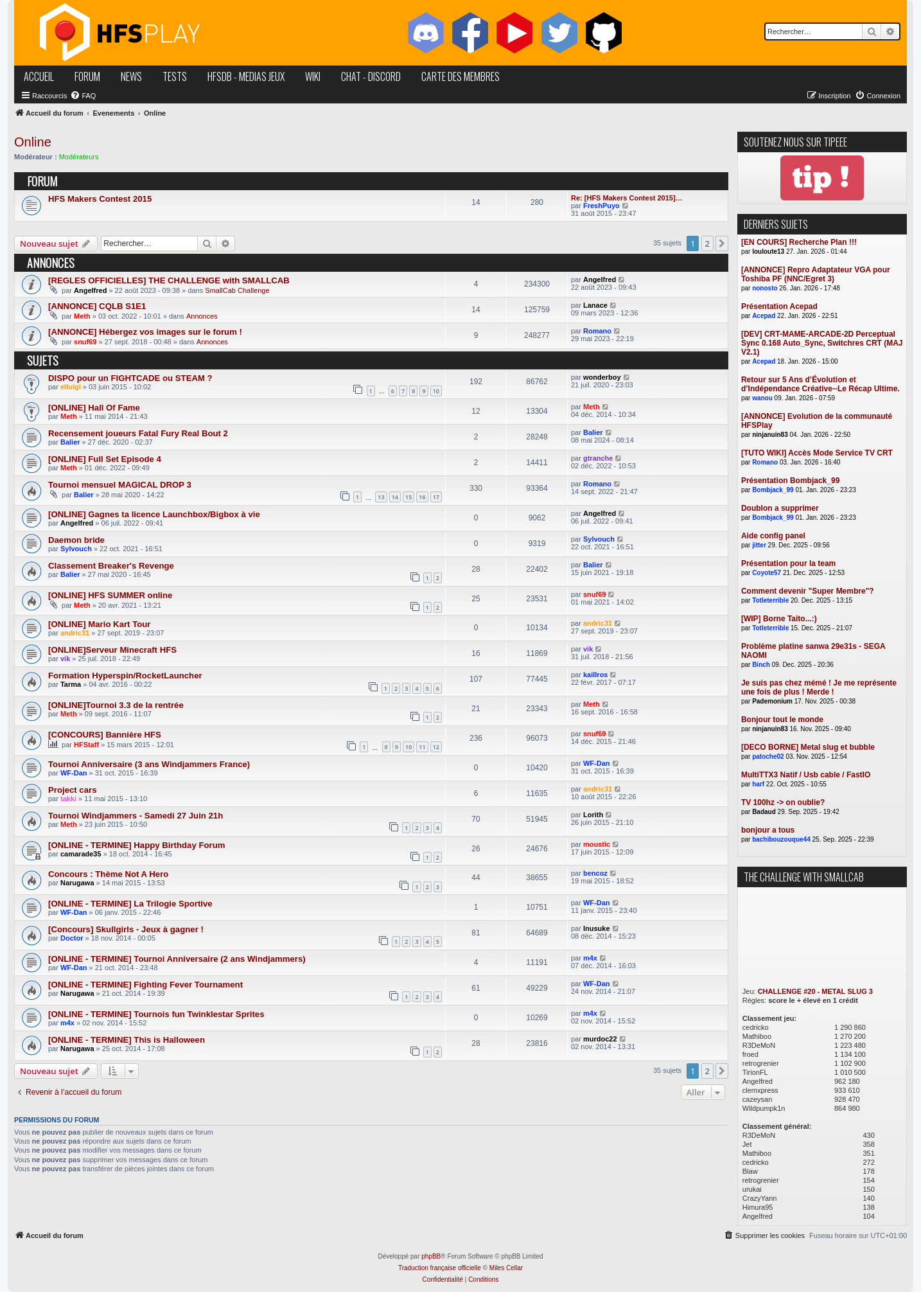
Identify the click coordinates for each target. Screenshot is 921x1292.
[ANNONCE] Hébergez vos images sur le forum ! (145, 332)
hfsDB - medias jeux (246, 76)
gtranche (598, 458)
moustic (596, 844)
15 (408, 497)
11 (422, 747)
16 (422, 497)
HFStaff (86, 744)
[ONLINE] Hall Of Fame (94, 407)
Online (32, 142)
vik (65, 658)
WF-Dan (73, 773)
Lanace (595, 305)
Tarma (70, 684)
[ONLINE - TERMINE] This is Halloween (126, 1040)
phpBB (431, 1256)
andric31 (74, 633)
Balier (70, 442)
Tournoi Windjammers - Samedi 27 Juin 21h (135, 815)
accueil (39, 76)
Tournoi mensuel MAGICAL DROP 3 (119, 485)
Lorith (593, 815)
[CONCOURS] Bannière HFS (104, 734)
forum (87, 76)
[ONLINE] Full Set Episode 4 (104, 459)
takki (68, 798)
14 (395, 497)
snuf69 (85, 342)
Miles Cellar (506, 1267)
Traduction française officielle (439, 1267)
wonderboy (602, 377)
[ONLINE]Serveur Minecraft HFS (112, 650)
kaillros (595, 674)
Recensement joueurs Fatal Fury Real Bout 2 (138, 433)
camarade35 (80, 854)
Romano (597, 331)
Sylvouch (76, 549)
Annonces (202, 316)
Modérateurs (79, 157)
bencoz (595, 873)
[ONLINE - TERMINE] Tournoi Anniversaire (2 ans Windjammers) (177, 959)
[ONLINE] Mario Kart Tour (99, 624)
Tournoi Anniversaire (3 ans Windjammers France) (149, 764)
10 (436, 391)
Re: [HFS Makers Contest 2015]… (627, 198)
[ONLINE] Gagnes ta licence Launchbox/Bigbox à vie (154, 514)
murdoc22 (600, 1039)
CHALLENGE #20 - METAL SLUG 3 (815, 991)
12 (436, 747)
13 (381, 497)
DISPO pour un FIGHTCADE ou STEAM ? (130, 378)
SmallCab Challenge (237, 290)
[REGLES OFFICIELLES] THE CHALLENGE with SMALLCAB (169, 280)
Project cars (72, 790)
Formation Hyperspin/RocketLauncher (125, 675)
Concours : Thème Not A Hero (108, 874)
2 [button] (707, 243)
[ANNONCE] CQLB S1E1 (97, 306)
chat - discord (371, 76)
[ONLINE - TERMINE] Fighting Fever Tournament (145, 984)
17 (436, 497)
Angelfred (90, 290)
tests (174, 76)
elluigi (70, 387)
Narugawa (77, 883)
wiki (312, 76)
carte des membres (460, 76)
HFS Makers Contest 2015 (100, 199)
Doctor (71, 938)
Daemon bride (76, 540)
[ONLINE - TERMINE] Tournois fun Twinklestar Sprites (156, 1014)
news (131, 76)
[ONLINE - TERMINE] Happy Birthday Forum (136, 845)
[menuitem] (83, 95)
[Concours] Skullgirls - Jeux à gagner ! (126, 929)
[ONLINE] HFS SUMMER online (110, 595)
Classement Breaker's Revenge (111, 566)
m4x (590, 958)
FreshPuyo (601, 205)
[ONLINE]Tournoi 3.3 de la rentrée (116, 705)
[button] (721, 243)
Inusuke (596, 928)
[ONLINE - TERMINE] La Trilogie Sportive (130, 903)
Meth (82, 316)
